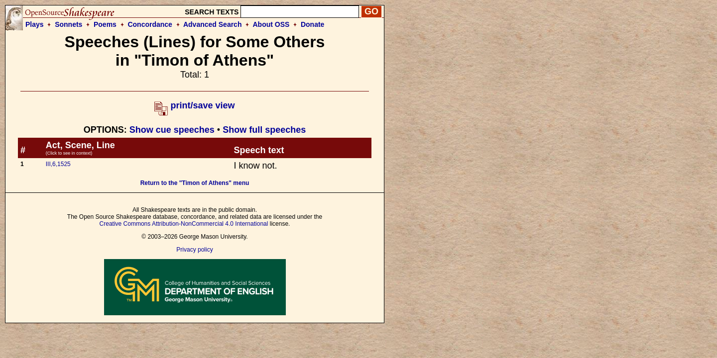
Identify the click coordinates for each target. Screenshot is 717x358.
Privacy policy (194, 249)
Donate (312, 24)
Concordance (149, 24)
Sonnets (68, 24)
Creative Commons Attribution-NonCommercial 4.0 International (184, 223)
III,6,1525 (58, 164)
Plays (34, 24)
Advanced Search (212, 24)
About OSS (271, 24)
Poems (105, 24)
